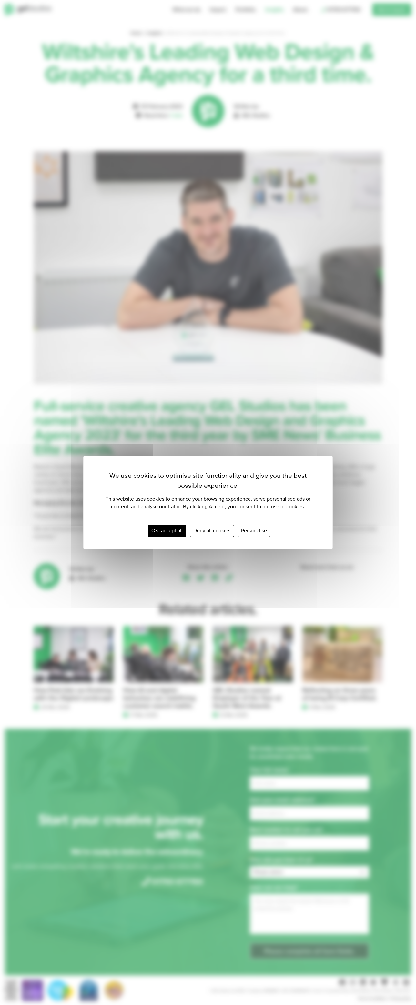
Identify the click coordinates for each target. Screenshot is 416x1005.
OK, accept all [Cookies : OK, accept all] (167, 530)
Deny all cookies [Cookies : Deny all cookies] (211, 530)
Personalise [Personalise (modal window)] (254, 530)
